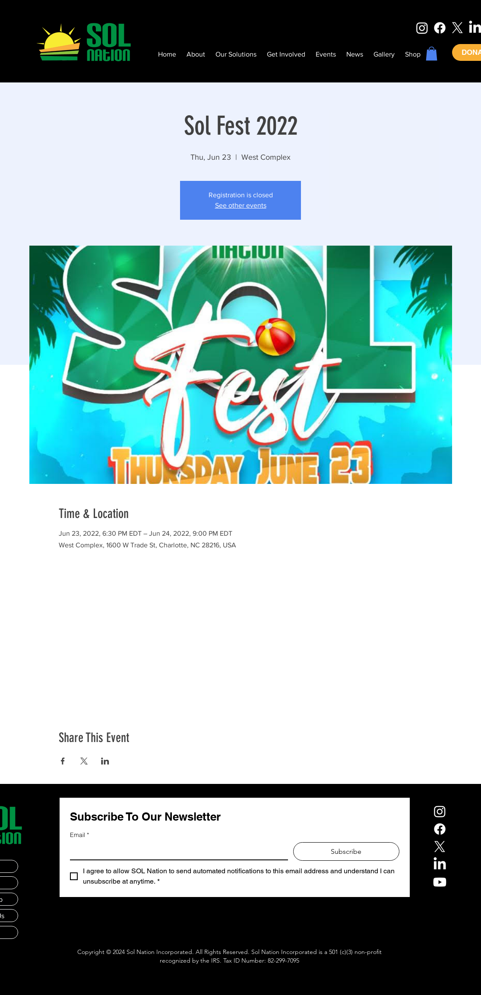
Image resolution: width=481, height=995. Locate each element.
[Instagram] (422, 27)
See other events (240, 205)
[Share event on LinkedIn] (105, 761)
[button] (431, 53)
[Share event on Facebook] (63, 761)
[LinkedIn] (439, 864)
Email (79, 835)
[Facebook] (439, 27)
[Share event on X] (84, 761)
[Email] (176, 850)
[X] (457, 27)
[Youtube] (439, 882)
